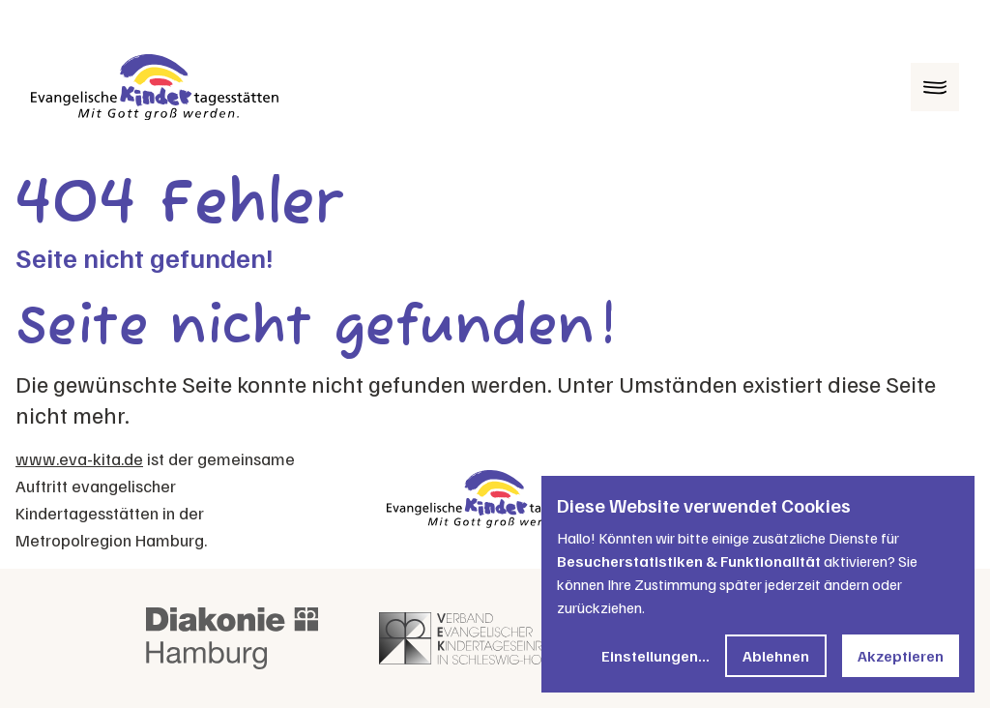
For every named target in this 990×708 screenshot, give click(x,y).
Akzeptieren (901, 655)
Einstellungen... (655, 655)
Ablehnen (775, 655)
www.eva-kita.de (79, 458)
